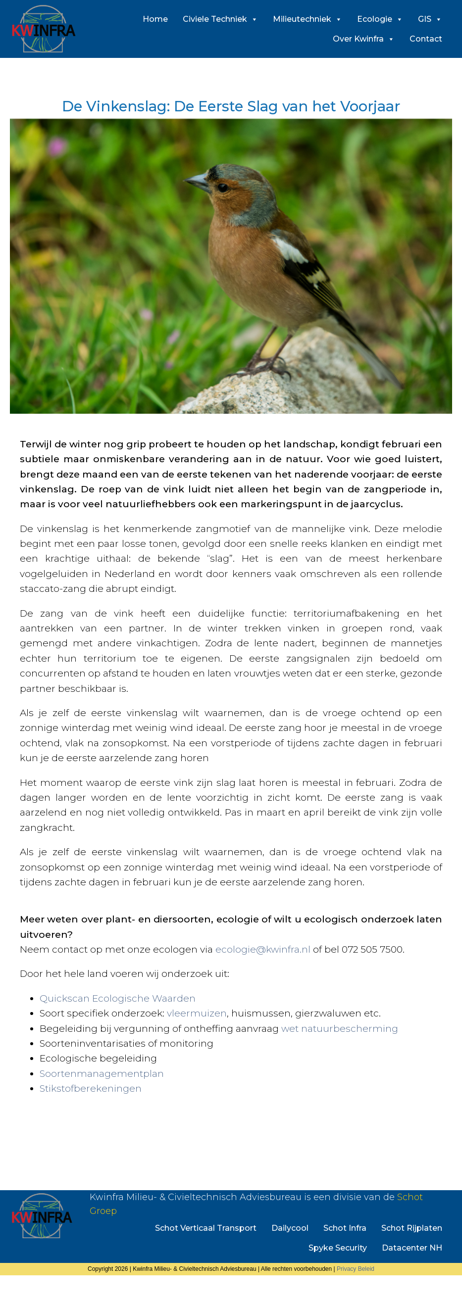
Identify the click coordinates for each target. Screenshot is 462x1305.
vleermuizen (197, 1013)
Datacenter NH (412, 1248)
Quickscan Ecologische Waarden (118, 998)
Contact (426, 39)
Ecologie (380, 19)
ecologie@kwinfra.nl (262, 949)
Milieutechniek (307, 19)
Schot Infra (344, 1228)
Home (155, 19)
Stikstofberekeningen (91, 1088)
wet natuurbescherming (339, 1028)
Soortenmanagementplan (102, 1073)
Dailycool (289, 1228)
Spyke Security (337, 1248)
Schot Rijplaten (411, 1228)
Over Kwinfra (364, 39)
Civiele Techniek (220, 19)
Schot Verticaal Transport (206, 1228)
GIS (430, 19)
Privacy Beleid (355, 1268)
